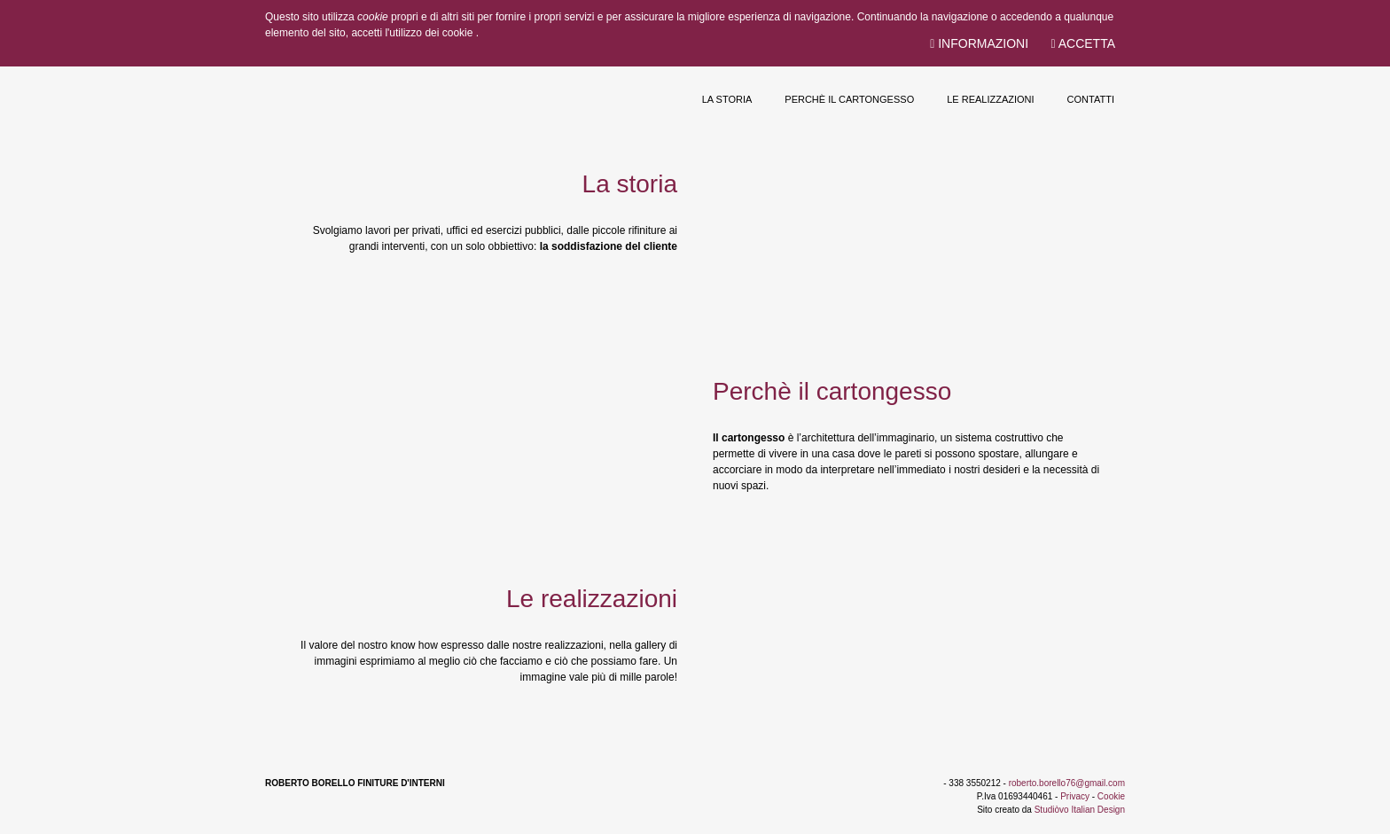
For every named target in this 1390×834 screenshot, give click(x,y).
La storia (727, 99)
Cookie (1111, 796)
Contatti (1090, 99)
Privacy (1074, 796)
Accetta (1082, 43)
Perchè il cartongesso (849, 99)
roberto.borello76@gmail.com (1067, 783)
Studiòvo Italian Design (1080, 810)
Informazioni (979, 43)
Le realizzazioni (990, 99)
